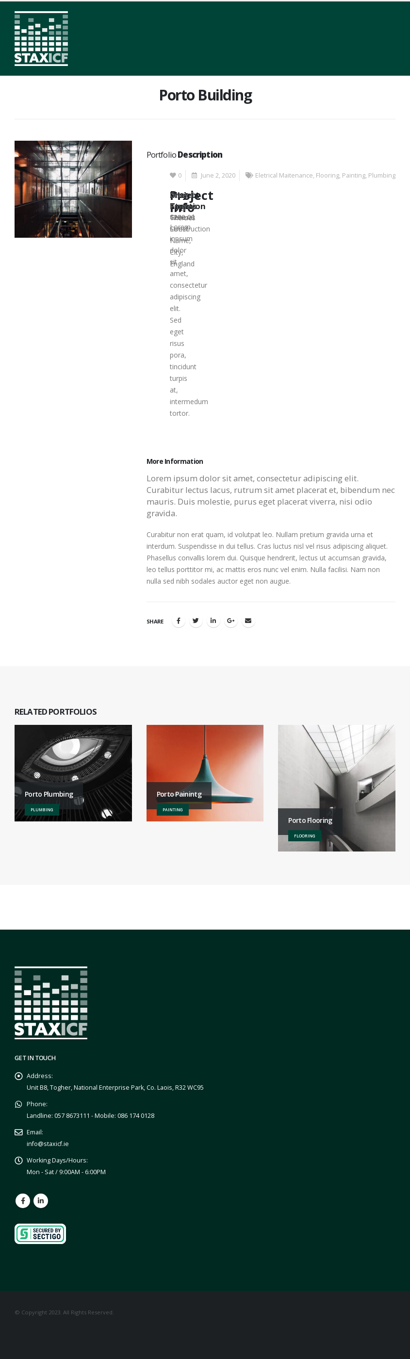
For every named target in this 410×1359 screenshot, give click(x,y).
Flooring (327, 175)
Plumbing (381, 175)
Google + (231, 620)
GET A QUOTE (338, 909)
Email (248, 620)
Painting (353, 175)
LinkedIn (213, 620)
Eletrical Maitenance (284, 175)
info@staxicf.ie (48, 1144)
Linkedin (40, 1201)
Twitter (196, 620)
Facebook (178, 620)
